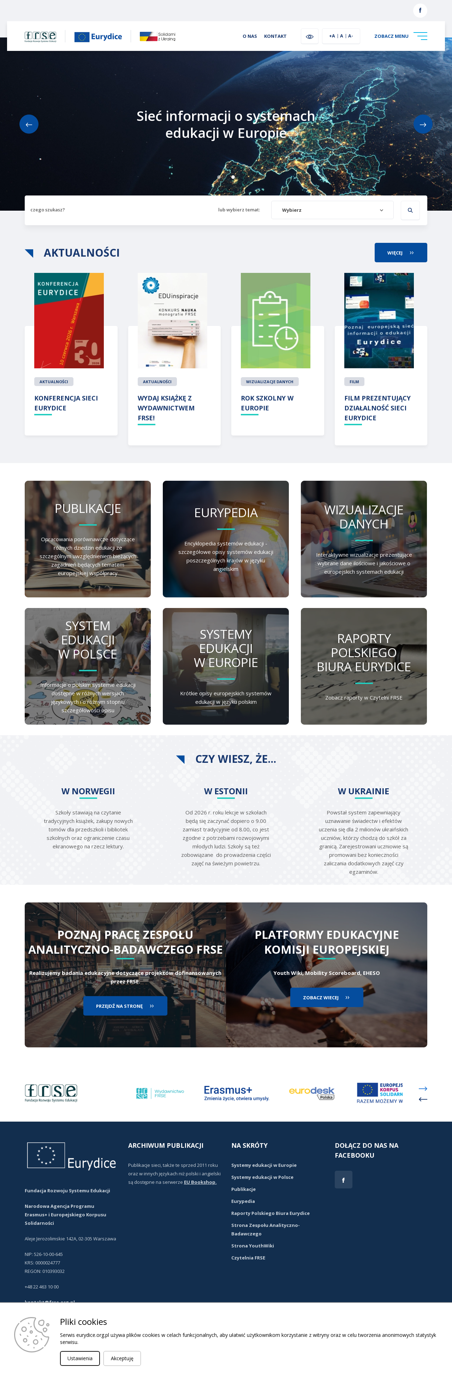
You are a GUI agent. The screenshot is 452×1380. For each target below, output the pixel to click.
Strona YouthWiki (252, 1245)
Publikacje (243, 1189)
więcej (407, 252)
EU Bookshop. (200, 1182)
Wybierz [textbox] (292, 210)
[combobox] (332, 210)
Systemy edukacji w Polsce (262, 1177)
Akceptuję (122, 1358)
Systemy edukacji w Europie (264, 1165)
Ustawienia (80, 1358)
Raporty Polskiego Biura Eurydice (270, 1213)
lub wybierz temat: (239, 209)
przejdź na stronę (119, 1006)
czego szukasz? (47, 209)
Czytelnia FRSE (248, 1258)
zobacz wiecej (321, 997)
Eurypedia (243, 1201)
